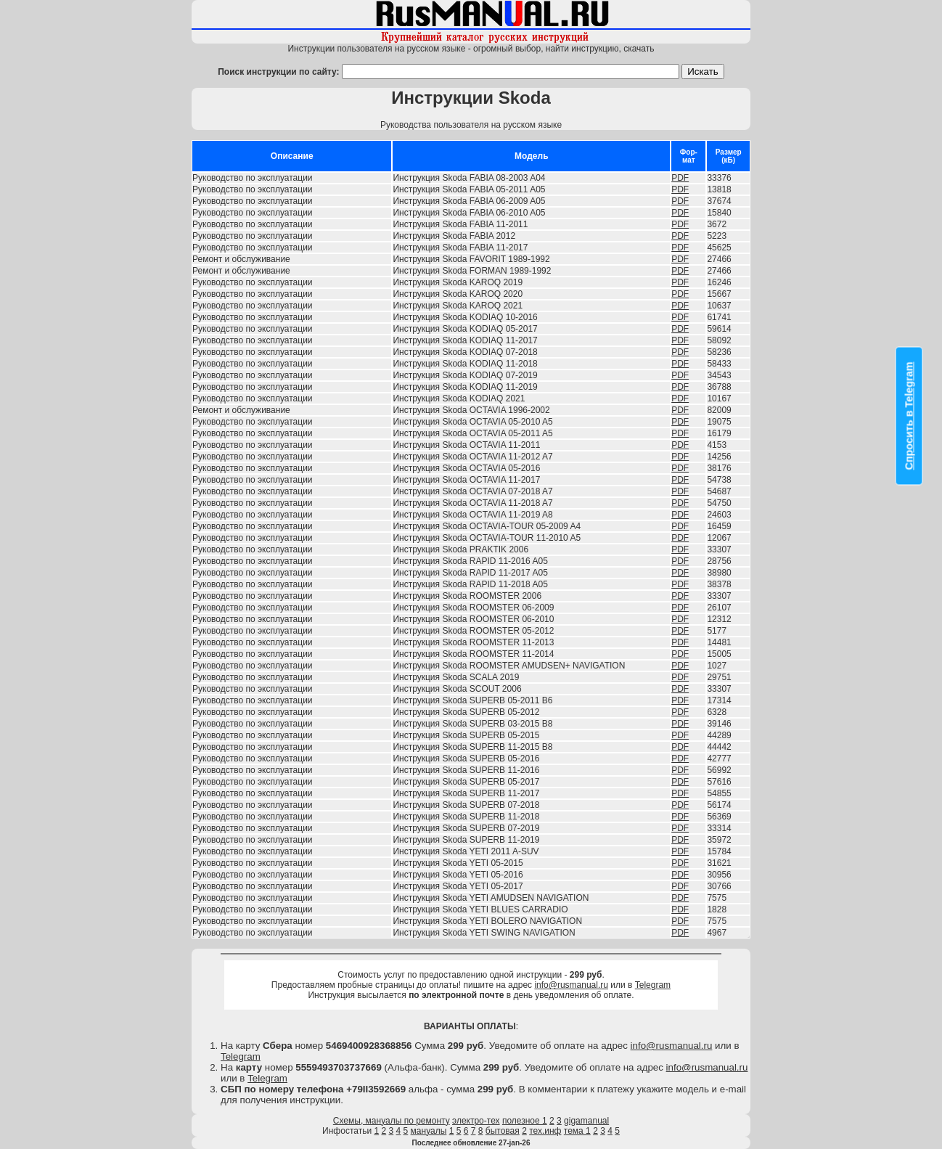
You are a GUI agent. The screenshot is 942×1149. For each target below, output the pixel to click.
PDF (680, 178)
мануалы (429, 1131)
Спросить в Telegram (909, 416)
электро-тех (476, 1121)
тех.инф (545, 1131)
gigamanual (586, 1121)
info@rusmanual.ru (571, 985)
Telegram (653, 985)
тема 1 (577, 1131)
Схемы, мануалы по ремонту (391, 1121)
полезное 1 (524, 1121)
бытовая (503, 1131)
